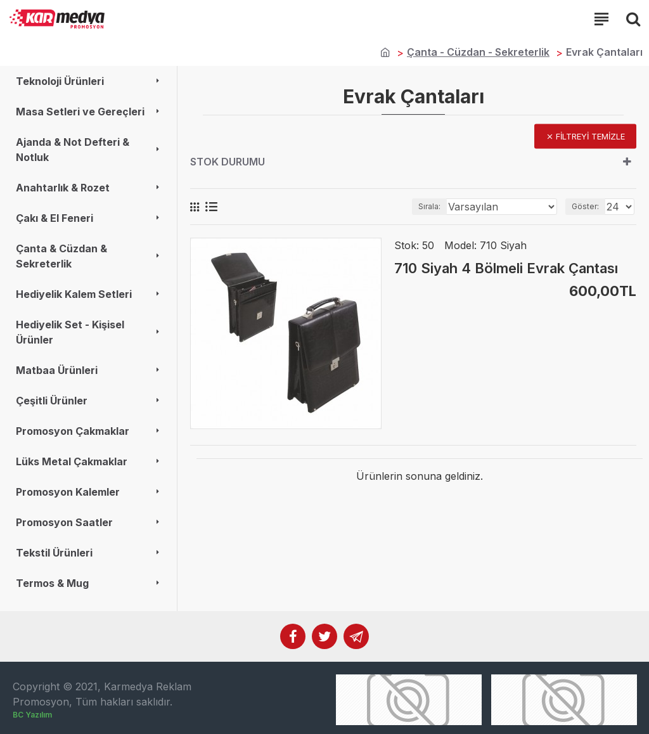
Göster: (585, 206)
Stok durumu (227, 161)
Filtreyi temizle (590, 136)
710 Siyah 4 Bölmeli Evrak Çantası (506, 268)
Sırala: (429, 206)
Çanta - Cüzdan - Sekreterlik (478, 52)
